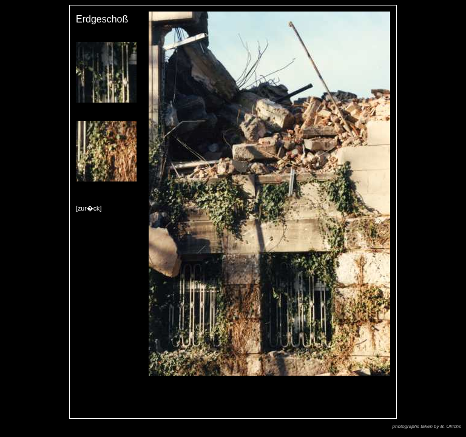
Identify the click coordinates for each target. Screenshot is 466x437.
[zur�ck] (88, 208)
